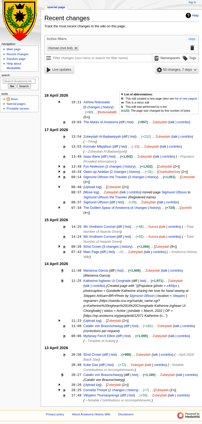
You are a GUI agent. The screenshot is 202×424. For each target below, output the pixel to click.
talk (172, 122)
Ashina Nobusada (96, 102)
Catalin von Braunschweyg (103, 326)
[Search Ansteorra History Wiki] (19, 81)
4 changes (139, 208)
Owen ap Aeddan (96, 172)
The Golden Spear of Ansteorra (106, 208)
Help (191, 15)
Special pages (16, 103)
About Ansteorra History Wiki (91, 414)
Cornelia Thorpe (95, 390)
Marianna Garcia (95, 270)
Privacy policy (55, 414)
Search (6, 75)
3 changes (137, 177)
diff (122, 122)
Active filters (57, 39)
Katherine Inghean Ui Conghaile (107, 281)
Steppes (179, 296)
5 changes (92, 107)
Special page (56, 7)
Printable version (18, 108)
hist (130, 122)
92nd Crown (92, 247)
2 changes (114, 166)
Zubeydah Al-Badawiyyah (102, 136)
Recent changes (17, 54)
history (107, 107)
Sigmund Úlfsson (174, 192)
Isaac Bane (91, 156)
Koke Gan (90, 365)
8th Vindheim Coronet (99, 237)
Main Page (91, 252)
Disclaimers (126, 414)
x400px (171, 286)
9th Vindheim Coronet (99, 227)
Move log (91, 192)
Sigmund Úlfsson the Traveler (105, 177)
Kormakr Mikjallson (97, 146)
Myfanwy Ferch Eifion (99, 336)
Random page (16, 58)
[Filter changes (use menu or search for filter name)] (98, 58)
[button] (192, 39)
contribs (183, 122)
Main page (14, 49)
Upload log (92, 187)
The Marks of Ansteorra (100, 122)
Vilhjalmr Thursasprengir (101, 395)
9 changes (111, 247)
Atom (14, 99)
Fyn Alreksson (93, 166)
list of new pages (185, 98)
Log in (192, 2)
